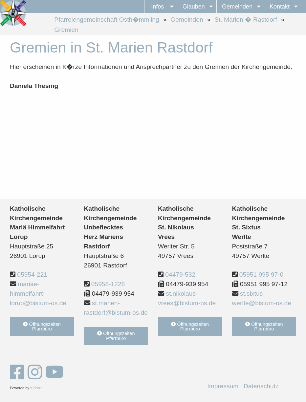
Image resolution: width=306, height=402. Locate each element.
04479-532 (180, 274)
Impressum (222, 386)
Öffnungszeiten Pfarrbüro (42, 326)
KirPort (35, 388)
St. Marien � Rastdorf (245, 19)
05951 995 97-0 (261, 274)
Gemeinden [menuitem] (237, 6)
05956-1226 (108, 284)
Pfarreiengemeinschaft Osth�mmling (106, 19)
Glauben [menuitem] (194, 6)
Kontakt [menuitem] (280, 6)
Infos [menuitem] (157, 6)
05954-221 (32, 274)
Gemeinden (186, 19)
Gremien (66, 29)
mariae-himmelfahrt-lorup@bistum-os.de (38, 294)
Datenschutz (261, 386)
